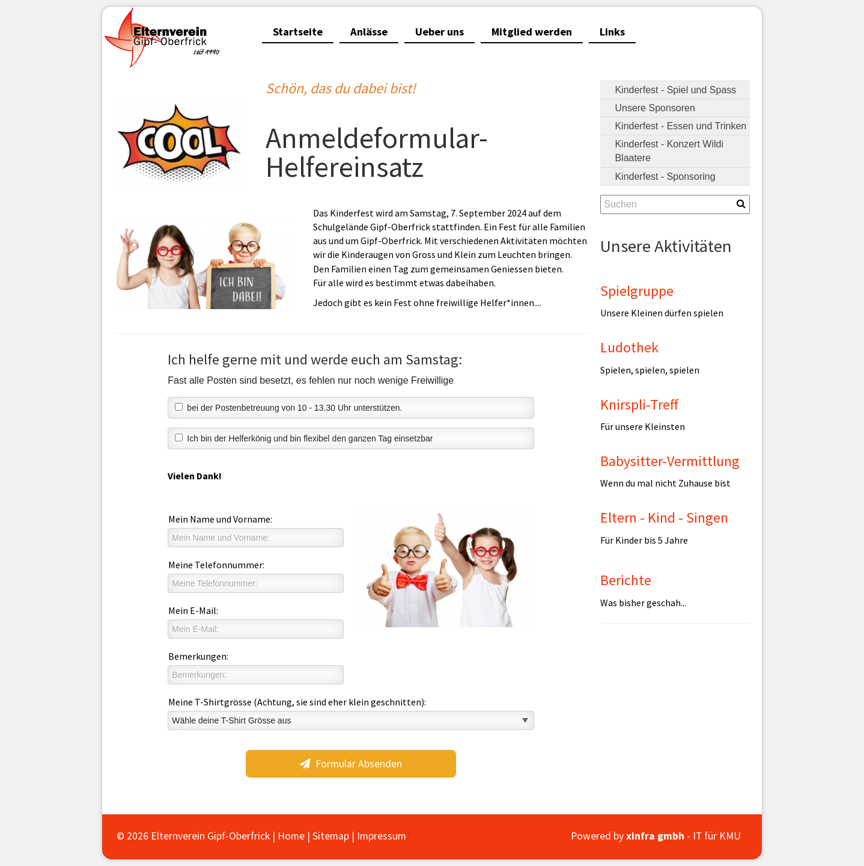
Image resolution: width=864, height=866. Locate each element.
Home (291, 836)
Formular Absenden (351, 763)
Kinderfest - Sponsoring (665, 176)
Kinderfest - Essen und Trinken (680, 126)
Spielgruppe (637, 290)
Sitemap (330, 836)
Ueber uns (439, 31)
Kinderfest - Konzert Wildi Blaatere (669, 151)
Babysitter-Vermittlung (670, 461)
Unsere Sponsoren (655, 108)
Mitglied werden (531, 31)
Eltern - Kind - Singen (664, 517)
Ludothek (629, 347)
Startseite (298, 31)
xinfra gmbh (655, 836)
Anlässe (369, 31)
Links (612, 31)
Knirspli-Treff (639, 404)
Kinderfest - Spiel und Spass (675, 90)
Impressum (381, 836)
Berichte (625, 580)
